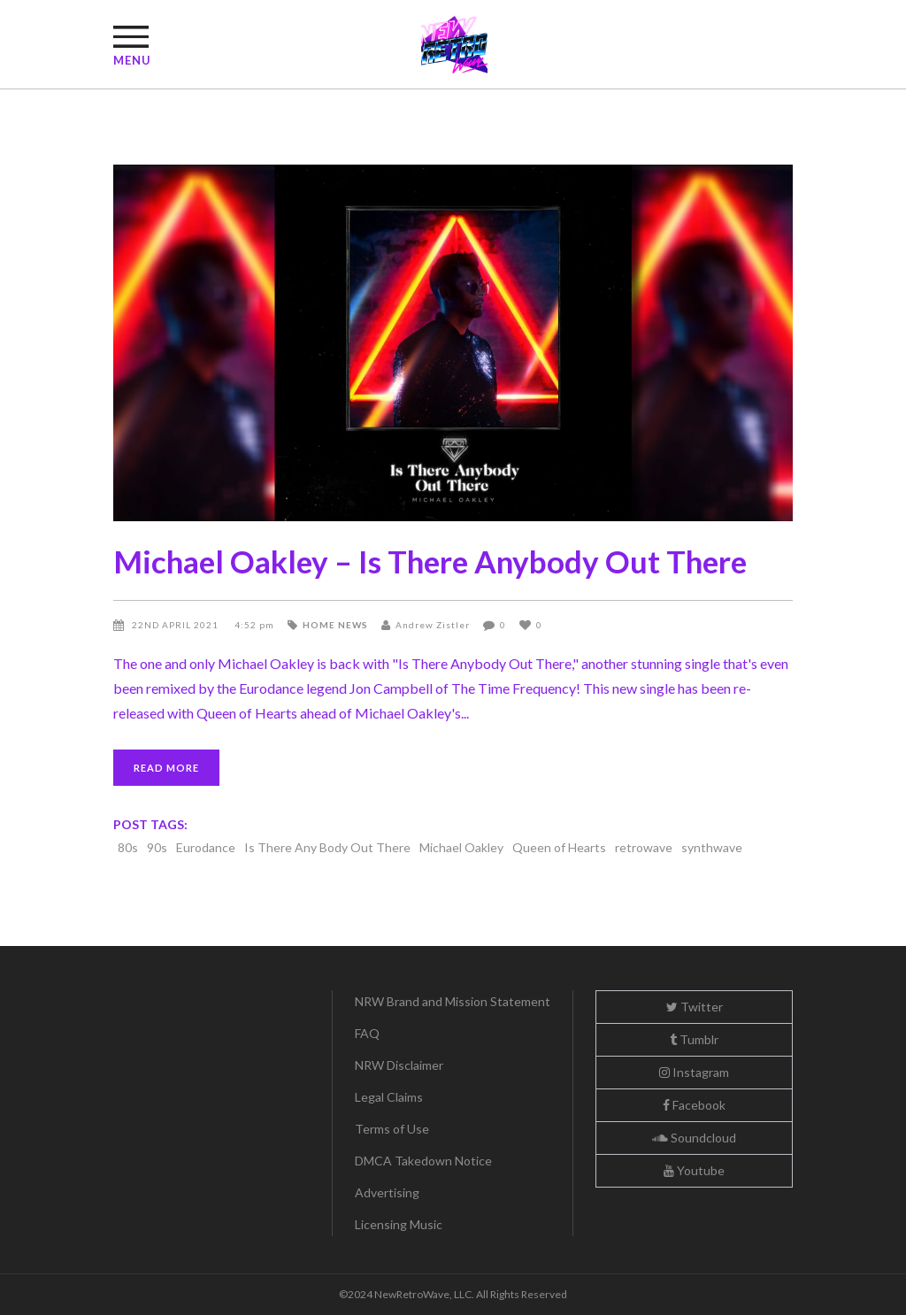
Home (319, 624)
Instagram (694, 1072)
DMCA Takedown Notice (423, 1160)
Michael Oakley (461, 847)
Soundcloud (694, 1137)
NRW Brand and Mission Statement (452, 1001)
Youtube (694, 1170)
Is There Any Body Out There (327, 847)
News (353, 624)
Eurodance (205, 847)
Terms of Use (392, 1128)
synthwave (711, 847)
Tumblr (694, 1039)
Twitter (694, 1006)
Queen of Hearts (559, 847)
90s (157, 847)
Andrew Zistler (432, 624)
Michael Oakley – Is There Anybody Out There (430, 561)
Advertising (387, 1192)
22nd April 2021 (176, 624)
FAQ (367, 1033)
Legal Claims (389, 1096)
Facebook (694, 1104)
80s (128, 847)
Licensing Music (398, 1224)
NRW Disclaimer (399, 1065)
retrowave (643, 847)
